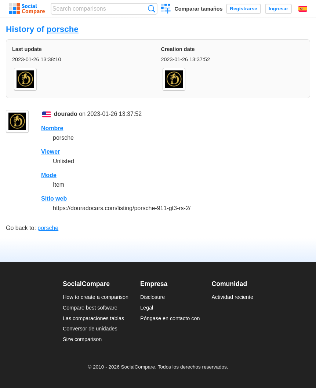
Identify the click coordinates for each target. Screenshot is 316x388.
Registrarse (243, 8)
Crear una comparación (166, 10)
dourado (65, 114)
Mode (49, 175)
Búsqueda (151, 8)
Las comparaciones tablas (93, 318)
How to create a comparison (95, 297)
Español (302, 9)
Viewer (50, 152)
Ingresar (278, 8)
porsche (63, 29)
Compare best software (90, 308)
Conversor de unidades (90, 329)
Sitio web (54, 198)
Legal (146, 308)
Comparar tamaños (198, 9)
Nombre (52, 128)
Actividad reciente (233, 297)
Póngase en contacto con (170, 318)
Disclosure (152, 297)
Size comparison (82, 339)
